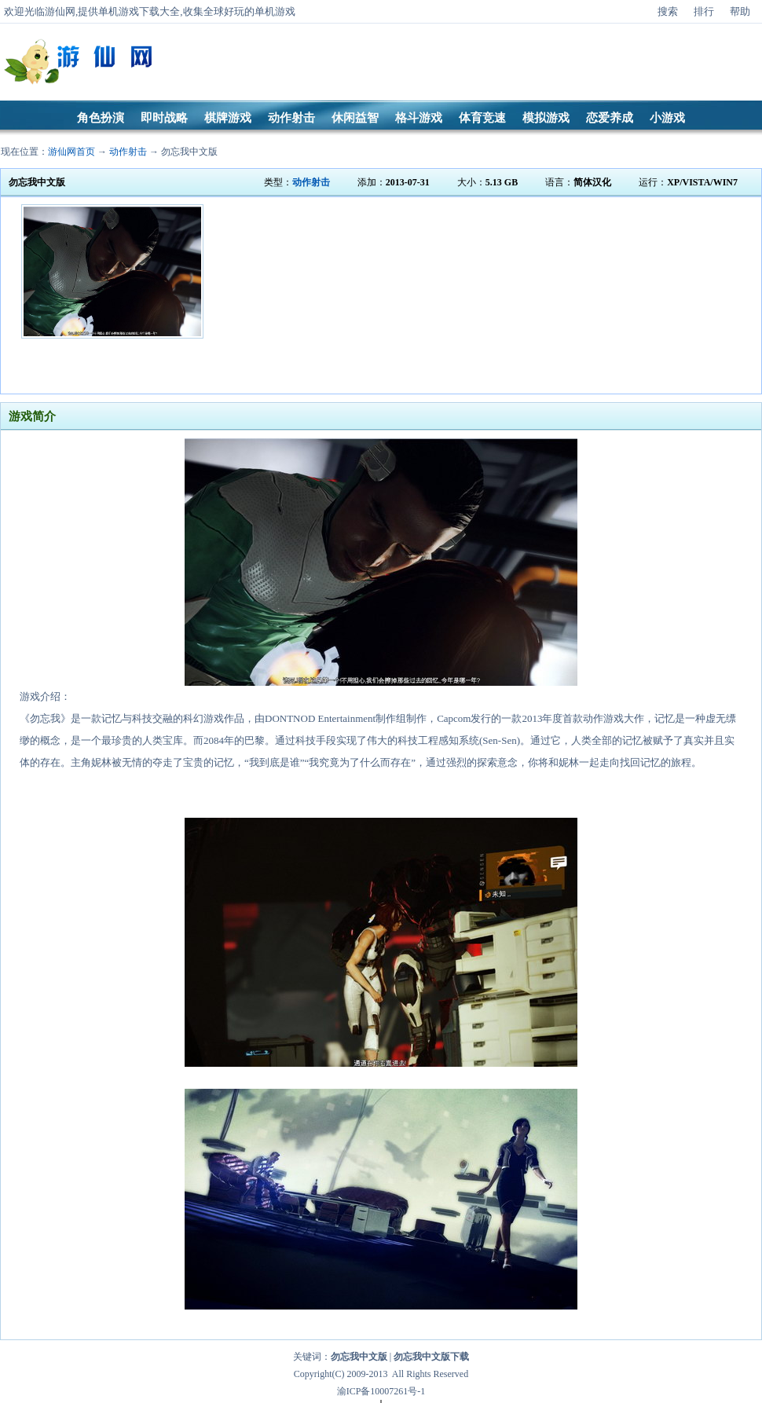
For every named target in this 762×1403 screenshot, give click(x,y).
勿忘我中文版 (189, 151)
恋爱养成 (609, 118)
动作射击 (291, 118)
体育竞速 (482, 118)
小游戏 (667, 118)
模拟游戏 (546, 118)
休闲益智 (355, 118)
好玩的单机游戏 (259, 11)
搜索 (668, 11)
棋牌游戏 (227, 118)
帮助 (740, 11)
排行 (704, 11)
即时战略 (164, 118)
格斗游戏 (418, 118)
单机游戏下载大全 (139, 11)
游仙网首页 (71, 151)
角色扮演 (100, 118)
